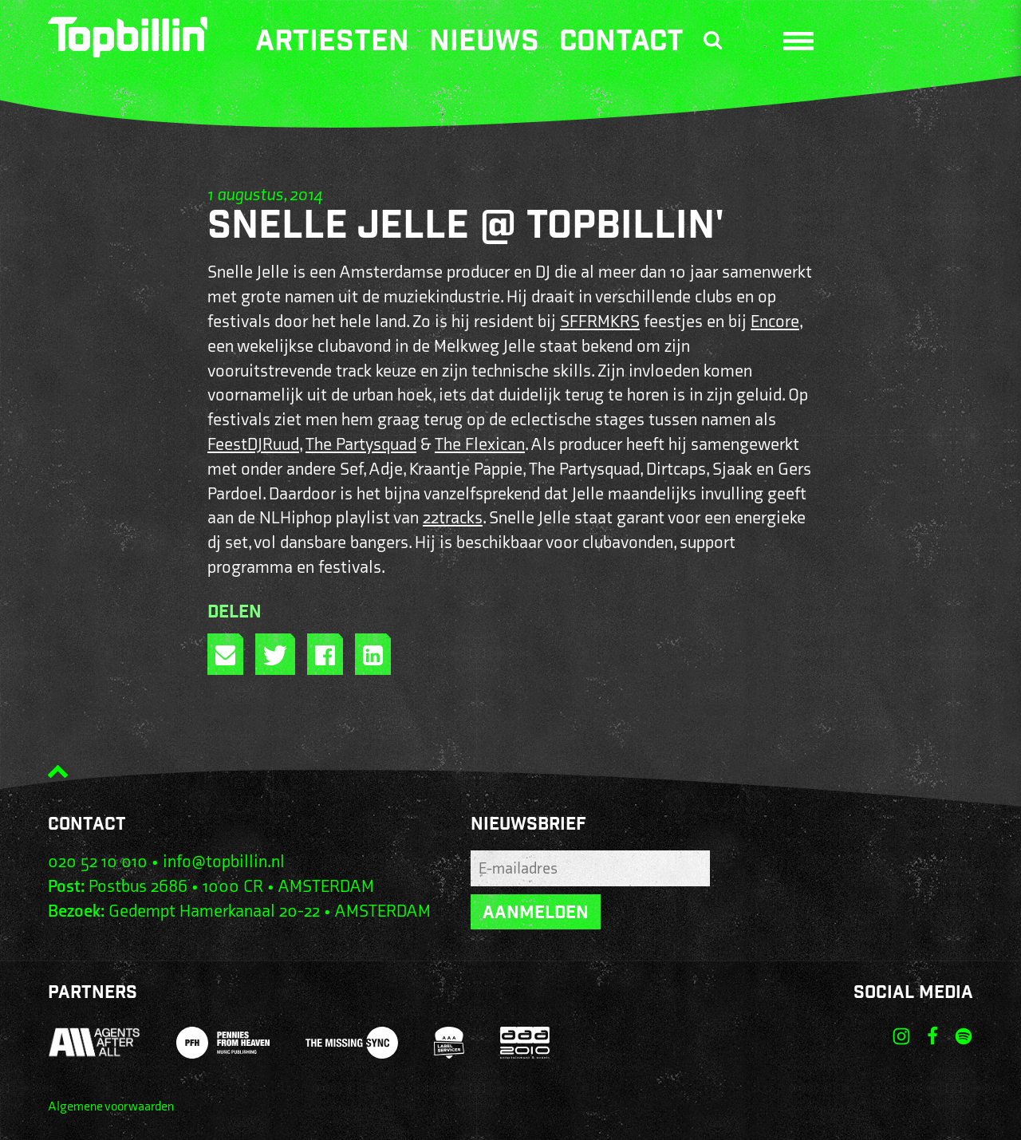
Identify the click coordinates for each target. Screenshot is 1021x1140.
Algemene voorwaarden (111, 1106)
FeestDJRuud (253, 445)
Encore (775, 322)
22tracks (453, 518)
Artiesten (332, 44)
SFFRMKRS (600, 322)
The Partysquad (361, 445)
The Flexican (480, 445)
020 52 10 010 (98, 862)
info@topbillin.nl (224, 862)
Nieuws (484, 44)
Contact (621, 44)
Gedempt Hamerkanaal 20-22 (214, 911)
